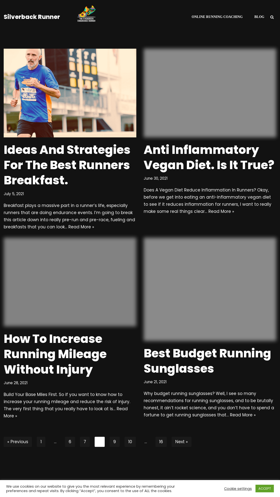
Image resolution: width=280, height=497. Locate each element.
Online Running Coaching (217, 17)
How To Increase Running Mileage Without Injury (55, 354)
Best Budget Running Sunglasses (207, 361)
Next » (181, 442)
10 (130, 442)
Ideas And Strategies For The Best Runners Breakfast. (67, 165)
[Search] (272, 17)
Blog (259, 17)
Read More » (81, 227)
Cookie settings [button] (238, 488)
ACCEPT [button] (264, 488)
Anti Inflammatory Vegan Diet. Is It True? (209, 157)
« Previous (17, 442)
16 (161, 442)
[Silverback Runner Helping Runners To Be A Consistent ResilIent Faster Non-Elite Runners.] (58, 16)
